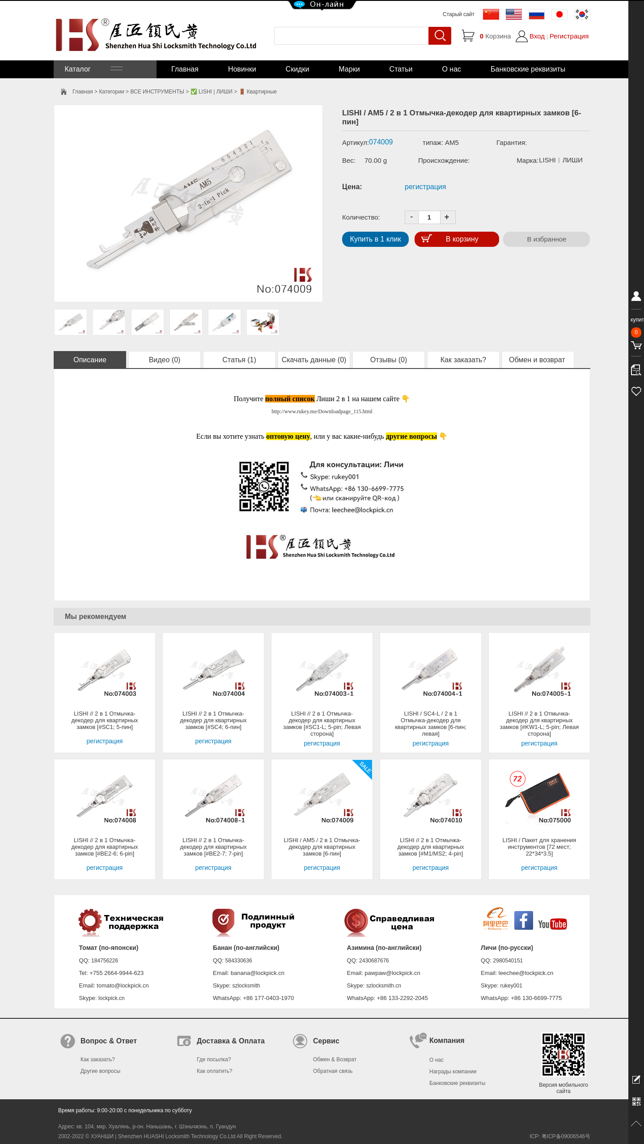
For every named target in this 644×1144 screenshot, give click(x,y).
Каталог (93, 69)
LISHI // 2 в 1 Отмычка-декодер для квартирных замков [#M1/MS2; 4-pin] (430, 847)
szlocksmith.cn (383, 986)
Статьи (401, 69)
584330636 (238, 961)
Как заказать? (463, 360)
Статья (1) (239, 360)
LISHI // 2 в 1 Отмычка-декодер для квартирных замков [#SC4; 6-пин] (213, 720)
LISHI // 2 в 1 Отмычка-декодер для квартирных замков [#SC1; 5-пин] (104, 720)
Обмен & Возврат (334, 1059)
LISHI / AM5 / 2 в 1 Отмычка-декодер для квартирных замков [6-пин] (322, 847)
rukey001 (511, 986)
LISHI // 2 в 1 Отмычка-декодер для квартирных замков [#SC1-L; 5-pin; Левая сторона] (322, 723)
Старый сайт (459, 14)
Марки (349, 69)
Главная (185, 69)
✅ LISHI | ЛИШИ (212, 92)
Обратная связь (332, 1071)
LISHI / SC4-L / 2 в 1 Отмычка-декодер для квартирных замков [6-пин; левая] (430, 723)
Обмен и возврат (538, 360)
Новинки (242, 69)
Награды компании (453, 1071)
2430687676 (374, 961)
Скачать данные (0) (314, 360)
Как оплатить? (214, 1071)
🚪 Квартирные (258, 92)
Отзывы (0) (388, 360)
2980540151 (508, 961)
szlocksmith (246, 986)
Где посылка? (214, 1059)
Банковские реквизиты (528, 69)
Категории (111, 92)
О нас (451, 69)
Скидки (297, 69)
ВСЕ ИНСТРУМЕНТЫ (157, 92)
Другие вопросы (100, 1071)
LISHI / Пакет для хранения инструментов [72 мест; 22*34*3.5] (539, 847)
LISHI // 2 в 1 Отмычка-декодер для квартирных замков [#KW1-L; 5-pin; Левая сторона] (539, 723)
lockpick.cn (111, 998)
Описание (89, 360)
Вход (537, 36)
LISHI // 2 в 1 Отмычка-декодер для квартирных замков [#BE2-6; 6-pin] (104, 847)
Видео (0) (165, 360)
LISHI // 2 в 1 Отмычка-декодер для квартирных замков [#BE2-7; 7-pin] (213, 847)
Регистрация (569, 36)
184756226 (104, 961)
